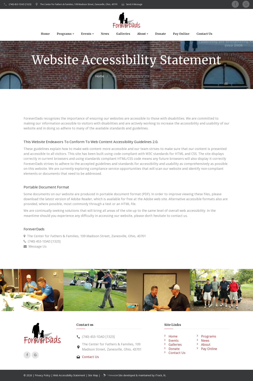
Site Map (93, 375)
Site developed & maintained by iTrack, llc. (133, 375)
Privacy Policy (42, 375)
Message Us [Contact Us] (38, 246)
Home (45, 33)
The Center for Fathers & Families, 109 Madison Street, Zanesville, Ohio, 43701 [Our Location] (86, 236)
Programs (64, 33)
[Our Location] (24, 236)
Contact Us (204, 33)
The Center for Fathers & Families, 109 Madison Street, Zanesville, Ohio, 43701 (79, 4)
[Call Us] (26, 241)
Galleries (123, 33)
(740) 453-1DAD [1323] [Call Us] (44, 241)
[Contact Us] (26, 246)
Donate (160, 33)
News (105, 33)
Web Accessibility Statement (69, 375)
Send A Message (134, 4)
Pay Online (181, 33)
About (141, 33)
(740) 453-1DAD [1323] (20, 4)
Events (86, 33)
